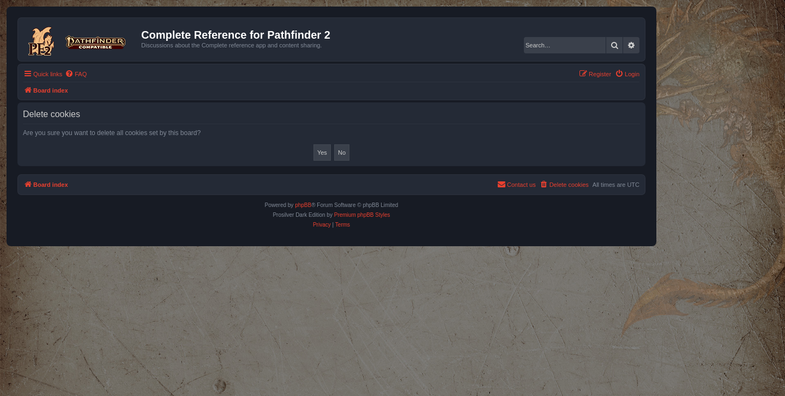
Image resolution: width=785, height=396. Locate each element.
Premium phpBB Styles (362, 215)
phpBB (303, 205)
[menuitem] (76, 74)
